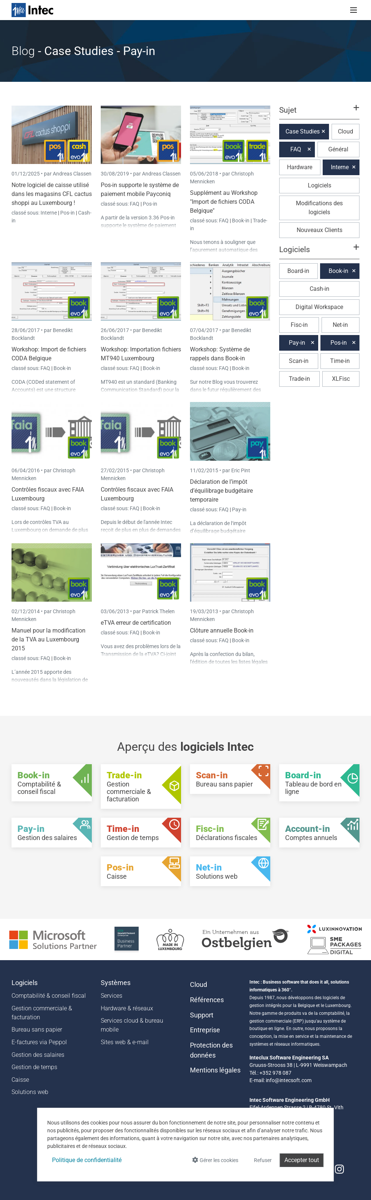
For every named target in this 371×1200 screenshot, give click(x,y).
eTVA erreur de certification (136, 622)
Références (207, 1000)
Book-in (240, 220)
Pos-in (67, 213)
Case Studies (302, 131)
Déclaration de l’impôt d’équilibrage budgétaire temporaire (221, 490)
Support (201, 1015)
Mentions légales (215, 1070)
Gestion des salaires (38, 1054)
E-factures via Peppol (39, 1042)
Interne (49, 213)
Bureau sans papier (37, 1029)
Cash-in (319, 288)
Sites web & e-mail (125, 1042)
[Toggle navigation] (353, 10)
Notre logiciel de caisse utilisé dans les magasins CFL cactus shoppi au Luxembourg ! (52, 193)
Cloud (345, 131)
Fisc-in (299, 324)
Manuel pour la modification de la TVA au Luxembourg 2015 (49, 639)
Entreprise (205, 1030)
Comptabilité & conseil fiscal (49, 995)
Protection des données (211, 1050)
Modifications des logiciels (319, 208)
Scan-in (299, 360)
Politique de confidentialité (87, 1160)
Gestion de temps (34, 1067)
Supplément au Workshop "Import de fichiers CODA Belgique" (224, 201)
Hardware (299, 167)
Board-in (298, 270)
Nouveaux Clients (319, 230)
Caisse (20, 1079)
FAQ (135, 204)
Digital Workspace (319, 307)
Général (338, 149)
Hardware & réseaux (127, 1008)
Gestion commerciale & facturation (42, 1013)
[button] (319, 113)
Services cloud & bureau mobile (132, 1025)
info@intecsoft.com (289, 1080)
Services (111, 995)
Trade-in (299, 378)
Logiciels (319, 185)
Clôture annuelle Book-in (222, 630)
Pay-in (239, 509)
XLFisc (341, 378)
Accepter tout (301, 1160)
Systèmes (115, 983)
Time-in (340, 360)
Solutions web (30, 1092)
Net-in (340, 324)
